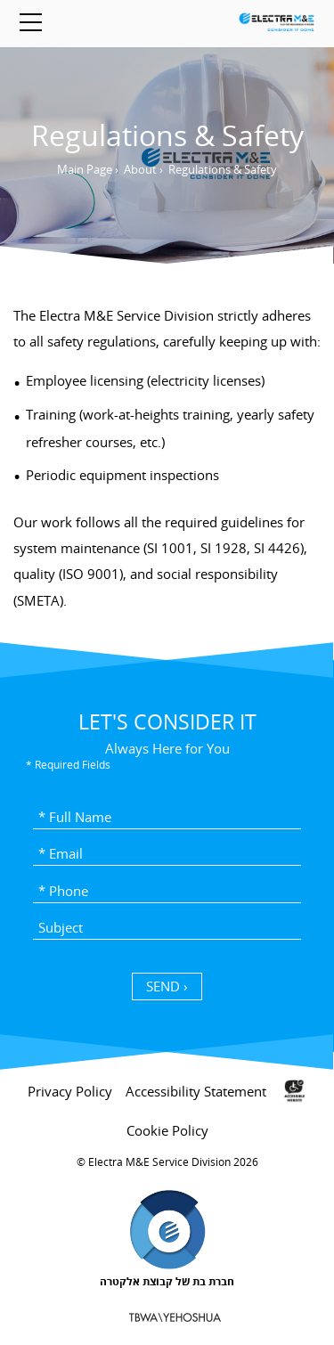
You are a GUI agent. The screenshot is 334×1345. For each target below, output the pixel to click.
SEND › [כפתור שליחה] (167, 986)
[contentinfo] (167, 1202)
